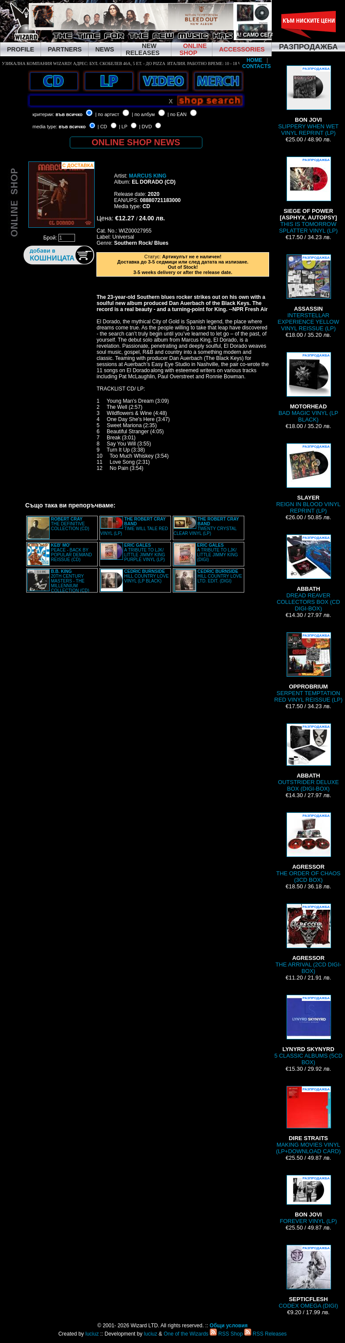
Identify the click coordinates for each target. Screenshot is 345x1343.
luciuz (92, 1334)
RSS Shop (226, 1334)
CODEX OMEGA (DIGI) (308, 1277)
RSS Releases (265, 1334)
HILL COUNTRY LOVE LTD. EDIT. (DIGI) (220, 576)
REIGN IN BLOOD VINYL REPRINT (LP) (308, 478)
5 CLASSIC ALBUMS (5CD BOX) (308, 1030)
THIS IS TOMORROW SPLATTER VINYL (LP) (308, 195)
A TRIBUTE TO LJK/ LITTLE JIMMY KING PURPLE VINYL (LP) (144, 552)
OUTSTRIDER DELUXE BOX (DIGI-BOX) (308, 757)
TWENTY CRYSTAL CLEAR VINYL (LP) (206, 526)
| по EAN (177, 114)
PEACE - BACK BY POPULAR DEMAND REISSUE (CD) (71, 552)
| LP (123, 126)
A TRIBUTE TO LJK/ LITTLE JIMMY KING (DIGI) (217, 552)
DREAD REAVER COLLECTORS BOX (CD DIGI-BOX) (308, 573)
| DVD (145, 126)
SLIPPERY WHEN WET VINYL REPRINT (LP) (308, 100)
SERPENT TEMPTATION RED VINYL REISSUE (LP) (308, 667)
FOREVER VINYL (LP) (308, 1199)
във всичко (68, 114)
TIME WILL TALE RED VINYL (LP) (134, 526)
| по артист (107, 114)
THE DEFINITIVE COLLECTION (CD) (70, 524)
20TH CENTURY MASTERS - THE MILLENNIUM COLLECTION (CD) (70, 581)
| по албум (143, 114)
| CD (102, 126)
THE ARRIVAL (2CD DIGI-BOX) (308, 939)
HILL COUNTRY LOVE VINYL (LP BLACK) (146, 576)
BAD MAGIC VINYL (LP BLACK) (308, 387)
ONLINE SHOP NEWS (136, 142)
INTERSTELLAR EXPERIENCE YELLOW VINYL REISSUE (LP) (308, 293)
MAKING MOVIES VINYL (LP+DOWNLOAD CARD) (308, 1120)
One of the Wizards (186, 1334)
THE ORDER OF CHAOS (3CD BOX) (308, 847)
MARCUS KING (147, 176)
